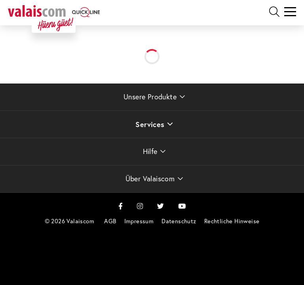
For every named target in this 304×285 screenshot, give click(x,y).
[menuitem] (110, 221)
